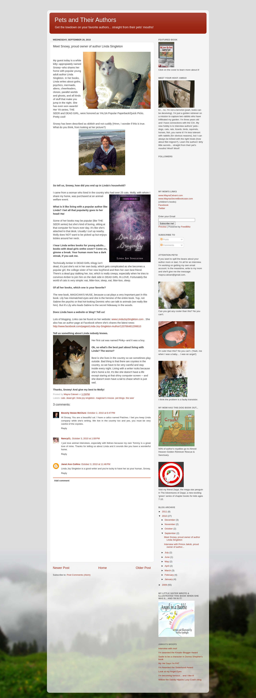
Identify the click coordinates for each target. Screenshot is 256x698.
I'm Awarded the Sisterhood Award (175, 667)
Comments (167, 245)
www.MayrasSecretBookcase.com (175, 198)
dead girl (71, 398)
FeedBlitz (185, 226)
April (167, 566)
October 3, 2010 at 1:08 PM (86, 438)
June (167, 557)
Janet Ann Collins (70, 464)
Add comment (61, 480)
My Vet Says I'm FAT (168, 663)
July (167, 552)
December (170, 520)
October (169, 528)
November (170, 524)
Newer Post (61, 568)
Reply (64, 428)
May (167, 561)
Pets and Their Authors (85, 19)
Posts (164, 239)
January (169, 579)
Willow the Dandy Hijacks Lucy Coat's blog (179, 679)
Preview (162, 226)
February (169, 575)
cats (63, 398)
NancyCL (66, 438)
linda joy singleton (85, 398)
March (168, 570)
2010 (165, 516)
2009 (165, 585)
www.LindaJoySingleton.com (128, 319)
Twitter (161, 208)
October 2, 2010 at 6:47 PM (101, 413)
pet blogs (120, 398)
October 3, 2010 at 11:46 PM (95, 464)
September (170, 533)
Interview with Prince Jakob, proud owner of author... (181, 545)
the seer (130, 398)
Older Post (143, 568)
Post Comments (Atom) (79, 575)
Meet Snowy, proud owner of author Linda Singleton (182, 538)
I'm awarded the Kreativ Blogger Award (178, 652)
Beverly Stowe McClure (73, 413)
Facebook (163, 205)
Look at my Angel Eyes (170, 671)
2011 (165, 511)
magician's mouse (105, 398)
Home (102, 568)
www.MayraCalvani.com (170, 195)
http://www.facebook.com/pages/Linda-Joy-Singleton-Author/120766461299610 (97, 326)
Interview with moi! (167, 648)
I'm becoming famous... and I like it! (176, 675)
